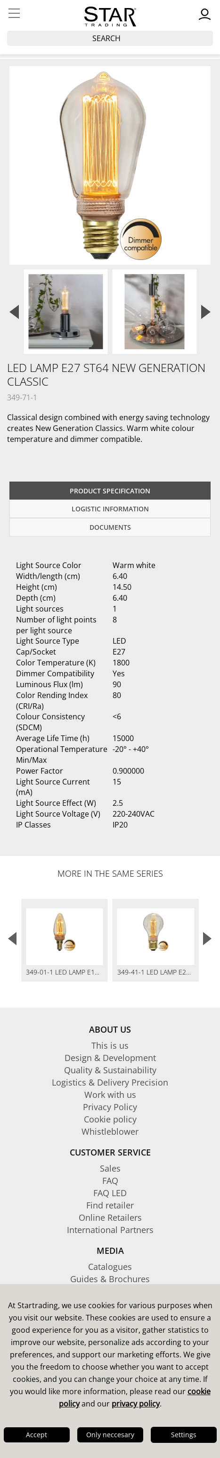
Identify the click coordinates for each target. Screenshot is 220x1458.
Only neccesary (110, 1434)
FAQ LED (110, 1193)
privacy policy (136, 1403)
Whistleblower (110, 1131)
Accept (36, 1434)
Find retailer (110, 1205)
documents (110, 527)
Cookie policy (110, 1119)
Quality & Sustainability (110, 1070)
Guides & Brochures (110, 1279)
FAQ (110, 1180)
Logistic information (110, 508)
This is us (110, 1045)
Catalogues (110, 1266)
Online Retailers (110, 1217)
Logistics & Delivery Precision (110, 1082)
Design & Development (110, 1057)
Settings (183, 1434)
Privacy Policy (110, 1107)
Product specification (110, 490)
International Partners (110, 1229)
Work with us (110, 1094)
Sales (110, 1168)
